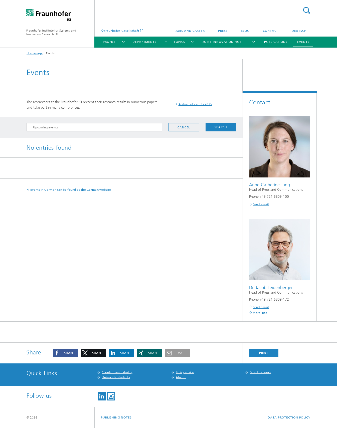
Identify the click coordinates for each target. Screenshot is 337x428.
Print (264, 353)
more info (260, 313)
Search (306, 10)
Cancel (184, 127)
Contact (270, 31)
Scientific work (260, 372)
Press (223, 31)
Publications (275, 42)
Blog (245, 31)
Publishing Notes (116, 417)
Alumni (181, 377)
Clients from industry (117, 372)
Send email (261, 204)
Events (303, 42)
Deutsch (299, 31)
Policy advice (185, 372)
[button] (65, 353)
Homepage (35, 53)
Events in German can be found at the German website (70, 189)
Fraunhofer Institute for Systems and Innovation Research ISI (51, 32)
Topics (179, 42)
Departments (144, 42)
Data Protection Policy (289, 417)
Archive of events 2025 (195, 104)
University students (116, 377)
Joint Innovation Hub (222, 42)
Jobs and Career (190, 31)
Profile (109, 42)
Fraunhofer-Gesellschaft (121, 30)
